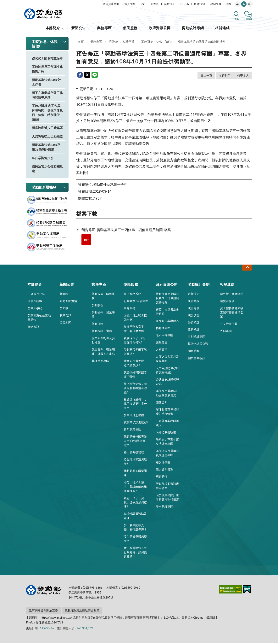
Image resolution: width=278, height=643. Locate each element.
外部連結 (226, 331)
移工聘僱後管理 (134, 452)
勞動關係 (97, 305)
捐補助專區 (163, 328)
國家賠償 (161, 476)
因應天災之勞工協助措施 (135, 317)
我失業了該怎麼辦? (136, 422)
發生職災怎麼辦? (134, 415)
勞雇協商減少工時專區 (47, 128)
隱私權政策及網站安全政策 (82, 610)
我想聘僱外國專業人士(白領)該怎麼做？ (135, 441)
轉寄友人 (243, 75)
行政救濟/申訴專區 (136, 301)
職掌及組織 (35, 301)
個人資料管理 (164, 469)
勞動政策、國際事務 (103, 296)
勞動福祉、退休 (102, 331)
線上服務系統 (132, 293)
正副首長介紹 (36, 293)
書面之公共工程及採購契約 (167, 359)
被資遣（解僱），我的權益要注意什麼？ (135, 404)
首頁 (81, 41)
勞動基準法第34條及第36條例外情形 (46, 147)
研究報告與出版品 (167, 321)
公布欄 (64, 308)
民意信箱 (199, 4)
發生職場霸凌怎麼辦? (135, 461)
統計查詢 (193, 301)
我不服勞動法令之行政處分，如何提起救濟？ (135, 552)
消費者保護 (227, 301)
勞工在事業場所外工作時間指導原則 (47, 95)
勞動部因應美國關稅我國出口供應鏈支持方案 (167, 298)
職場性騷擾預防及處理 (135, 516)
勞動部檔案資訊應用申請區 (167, 486)
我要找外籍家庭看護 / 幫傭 (135, 374)
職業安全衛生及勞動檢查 (103, 340)
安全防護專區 (164, 506)
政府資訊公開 (111, 4)
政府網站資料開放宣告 (43, 610)
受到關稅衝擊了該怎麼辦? (135, 351)
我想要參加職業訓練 (135, 473)
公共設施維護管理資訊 (167, 381)
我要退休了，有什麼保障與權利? (135, 340)
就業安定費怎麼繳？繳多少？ (134, 363)
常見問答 (130, 4)
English (184, 4)
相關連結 (222, 28)
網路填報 (193, 351)
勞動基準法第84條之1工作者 (47, 82)
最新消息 (193, 293)
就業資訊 (65, 315)
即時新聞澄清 (68, 301)
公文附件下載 (228, 323)
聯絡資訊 (33, 326)
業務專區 (104, 28)
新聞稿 (64, 293)
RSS (143, 4)
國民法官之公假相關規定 (47, 169)
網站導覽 (215, 4)
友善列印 (225, 75)
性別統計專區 (196, 336)
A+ (250, 4)
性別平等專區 (164, 335)
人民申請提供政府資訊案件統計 (167, 370)
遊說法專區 (163, 462)
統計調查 (193, 315)
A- (237, 4)
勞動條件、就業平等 (121, 41)
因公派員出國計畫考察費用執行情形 (167, 497)
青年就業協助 (132, 429)
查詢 (236, 19)
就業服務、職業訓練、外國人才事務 (103, 351)
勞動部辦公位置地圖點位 (39, 317)
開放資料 (161, 402)
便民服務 (130, 28)
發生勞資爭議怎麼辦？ (135, 538)
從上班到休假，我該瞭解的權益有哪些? (135, 388)
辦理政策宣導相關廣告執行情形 (167, 411)
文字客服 (248, 19)
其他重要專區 (100, 361)
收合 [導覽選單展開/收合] (247, 268)
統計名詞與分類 (198, 343)
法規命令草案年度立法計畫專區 (167, 441)
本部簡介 (53, 28)
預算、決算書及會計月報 (167, 311)
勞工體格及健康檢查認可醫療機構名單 (231, 312)
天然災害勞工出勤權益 (47, 136)
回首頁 (155, 4)
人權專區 (161, 349)
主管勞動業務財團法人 (167, 423)
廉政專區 (161, 342)
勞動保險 (97, 323)
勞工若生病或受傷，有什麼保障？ (135, 527)
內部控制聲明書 (166, 432)
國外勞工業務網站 (231, 293)
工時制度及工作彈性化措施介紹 (47, 69)
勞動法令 (169, 4)
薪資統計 (193, 322)
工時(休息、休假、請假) (156, 41)
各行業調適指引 (42, 158)
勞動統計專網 (193, 28)
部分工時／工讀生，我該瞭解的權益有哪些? (135, 486)
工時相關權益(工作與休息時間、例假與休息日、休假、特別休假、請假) (47, 112)
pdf (86, 239)
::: (25, 3)
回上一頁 (206, 75)
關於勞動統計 (196, 358)
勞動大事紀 (35, 308)
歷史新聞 (65, 322)
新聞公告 (78, 28)
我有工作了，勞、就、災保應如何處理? (135, 502)
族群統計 (193, 329)
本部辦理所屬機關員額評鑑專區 (167, 453)
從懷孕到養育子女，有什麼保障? (134, 329)
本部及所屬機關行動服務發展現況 (167, 393)
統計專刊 (193, 308)
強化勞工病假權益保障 (47, 58)
